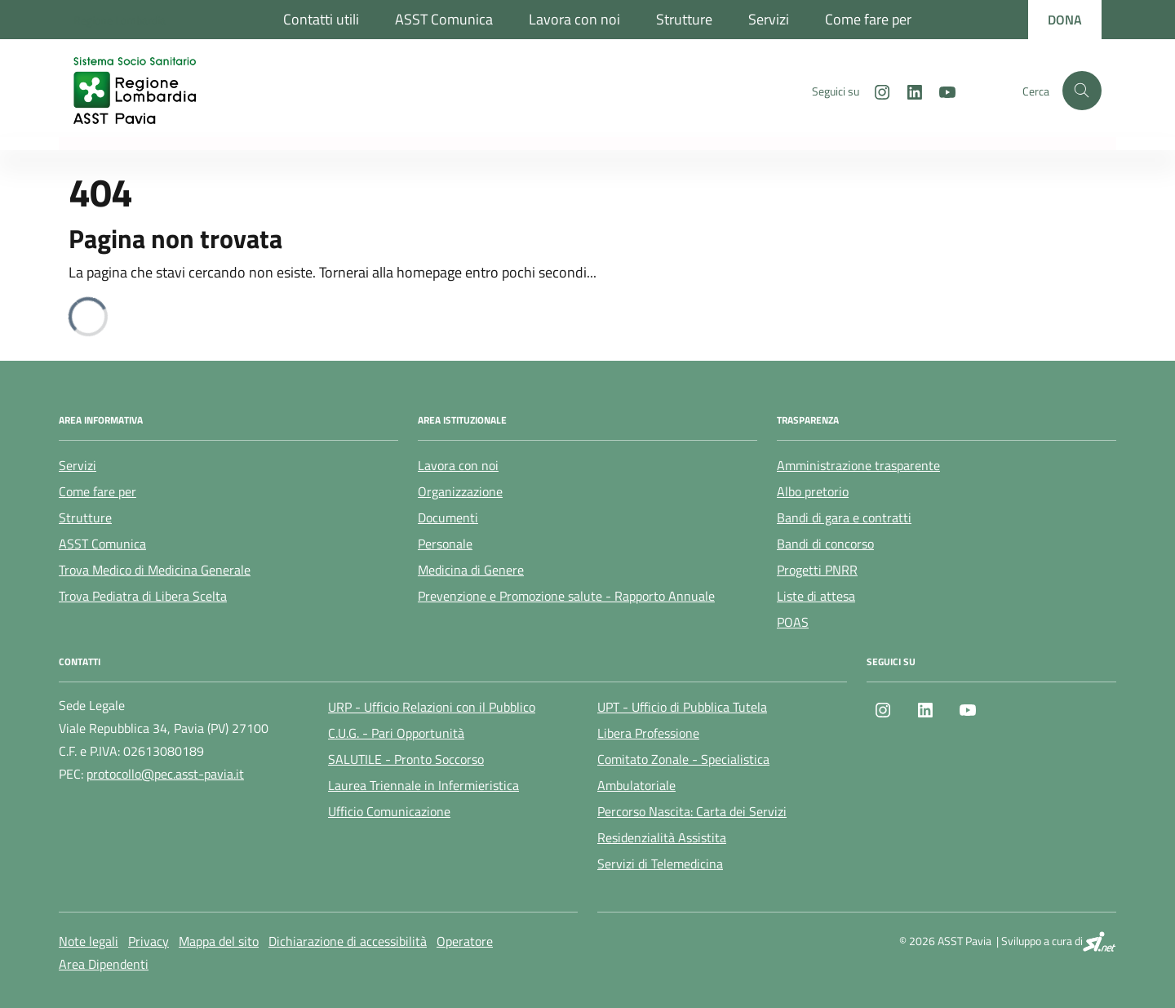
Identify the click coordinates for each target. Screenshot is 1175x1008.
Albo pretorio (813, 491)
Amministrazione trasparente (858, 465)
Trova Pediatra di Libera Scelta (143, 596)
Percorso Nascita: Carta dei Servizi (692, 811)
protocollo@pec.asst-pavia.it (165, 774)
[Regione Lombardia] (119, 20)
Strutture (684, 19)
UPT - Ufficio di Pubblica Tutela (682, 707)
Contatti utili (321, 19)
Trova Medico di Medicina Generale (155, 569)
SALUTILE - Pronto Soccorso (406, 759)
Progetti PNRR (817, 569)
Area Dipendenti (104, 964)
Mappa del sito (219, 941)
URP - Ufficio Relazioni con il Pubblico (431, 707)
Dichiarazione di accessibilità (347, 941)
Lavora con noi (574, 19)
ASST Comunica (444, 19)
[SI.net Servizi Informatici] (1099, 941)
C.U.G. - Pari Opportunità (396, 733)
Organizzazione (460, 491)
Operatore (465, 941)
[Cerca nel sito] (1082, 90)
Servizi (768, 19)
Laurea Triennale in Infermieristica (423, 785)
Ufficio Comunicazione (389, 811)
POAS (793, 622)
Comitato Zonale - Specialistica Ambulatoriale (683, 772)
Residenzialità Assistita (661, 837)
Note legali (88, 941)
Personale (445, 543)
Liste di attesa (816, 596)
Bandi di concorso (825, 543)
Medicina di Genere (471, 569)
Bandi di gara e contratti (844, 517)
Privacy (148, 941)
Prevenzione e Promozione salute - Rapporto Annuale (566, 596)
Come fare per (868, 19)
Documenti (448, 517)
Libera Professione (648, 733)
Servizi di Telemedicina (660, 863)
